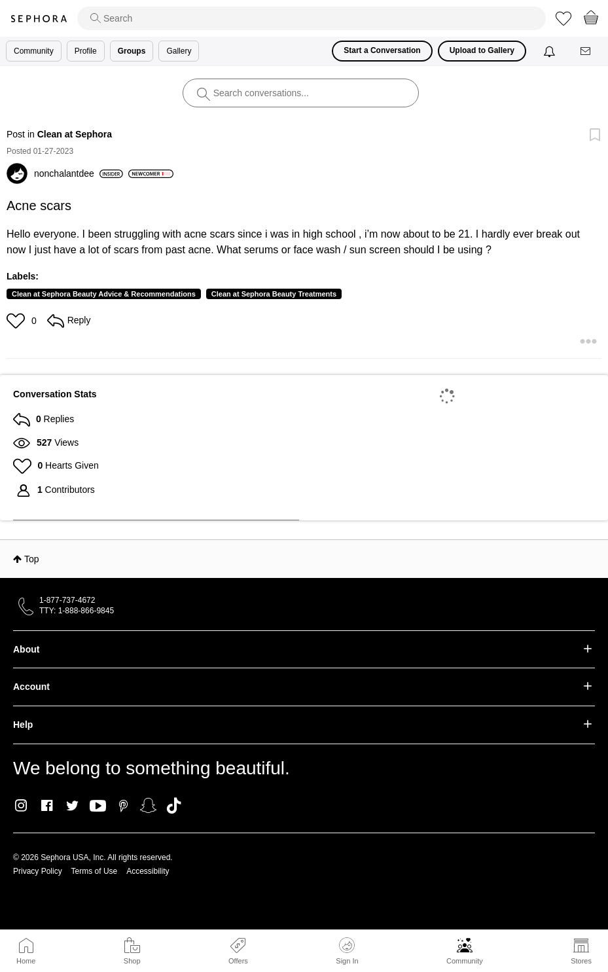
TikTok (174, 806)
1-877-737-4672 (67, 600)
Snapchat (148, 806)
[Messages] (586, 51)
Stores (581, 961)
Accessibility (147, 871)
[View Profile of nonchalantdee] (78, 173)
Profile (86, 51)
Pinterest (123, 806)
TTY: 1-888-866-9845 (76, 610)
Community (464, 961)
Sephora (38, 18)
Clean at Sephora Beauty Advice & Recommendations (104, 294)
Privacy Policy (37, 871)
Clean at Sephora (74, 134)
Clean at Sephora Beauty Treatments (273, 294)
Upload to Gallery (482, 50)
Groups (132, 51)
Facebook (47, 806)
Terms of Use (94, 871)
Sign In (347, 951)
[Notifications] (551, 51)
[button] (17, 321)
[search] (311, 18)
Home (25, 961)
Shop (132, 961)
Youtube (98, 806)
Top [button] (31, 559)
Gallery (178, 51)
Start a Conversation (382, 50)
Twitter (72, 806)
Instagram (21, 806)
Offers (238, 961)
